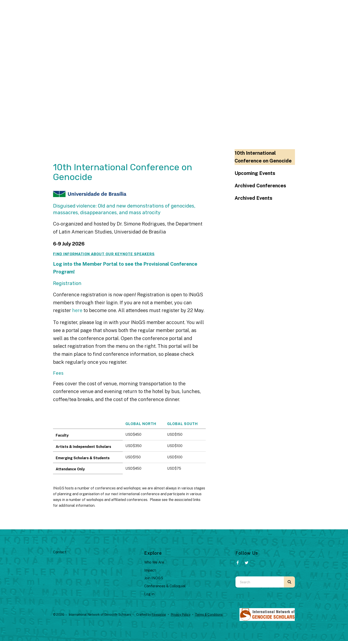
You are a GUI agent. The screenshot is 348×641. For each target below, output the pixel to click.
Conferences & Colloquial (165, 586)
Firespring (159, 614)
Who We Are (154, 562)
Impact (150, 570)
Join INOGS (153, 578)
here (77, 310)
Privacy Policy (180, 614)
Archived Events (253, 198)
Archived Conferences (260, 185)
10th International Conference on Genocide (263, 157)
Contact (59, 552)
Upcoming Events (255, 173)
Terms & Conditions (209, 614)
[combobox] (259, 582)
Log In (149, 594)
